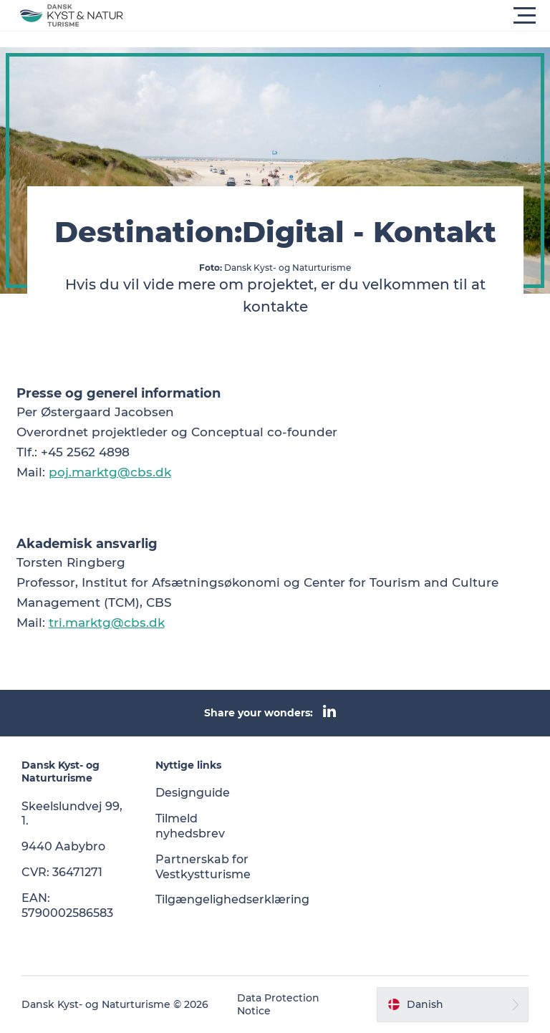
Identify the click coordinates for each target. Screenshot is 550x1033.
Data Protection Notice (278, 1004)
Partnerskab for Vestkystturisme (203, 866)
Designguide (192, 792)
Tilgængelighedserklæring (232, 899)
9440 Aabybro (63, 846)
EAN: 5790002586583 (67, 905)
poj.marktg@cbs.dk (110, 472)
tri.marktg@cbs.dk (107, 622)
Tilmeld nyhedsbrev (190, 826)
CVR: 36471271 (61, 872)
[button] (339, 15)
